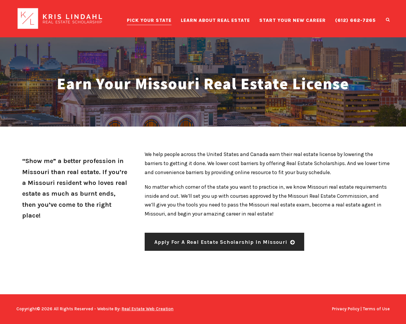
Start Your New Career (292, 20)
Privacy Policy (345, 308)
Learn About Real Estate (215, 20)
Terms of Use (376, 308)
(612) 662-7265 (355, 20)
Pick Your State (149, 20)
